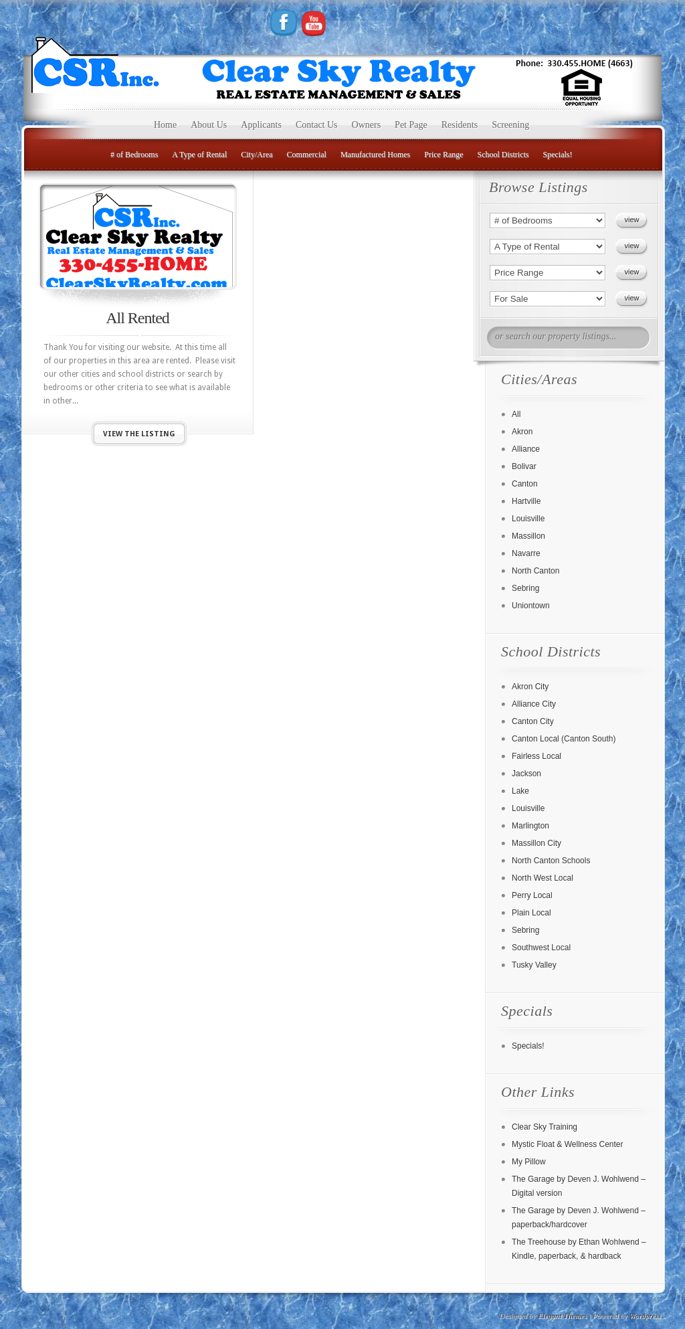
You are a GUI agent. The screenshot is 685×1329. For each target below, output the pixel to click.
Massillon (528, 536)
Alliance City (534, 704)
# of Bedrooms (134, 154)
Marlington (530, 825)
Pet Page (411, 125)
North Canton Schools (551, 860)
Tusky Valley (534, 965)
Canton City (533, 721)
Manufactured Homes (375, 154)
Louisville (528, 518)
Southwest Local (541, 947)
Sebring (525, 588)
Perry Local (532, 895)
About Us (209, 125)
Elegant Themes (562, 1316)
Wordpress (645, 1316)
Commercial (306, 154)
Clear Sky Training (544, 1127)
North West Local (542, 878)
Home (165, 125)
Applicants (261, 125)
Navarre (526, 553)
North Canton (535, 570)
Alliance (526, 449)
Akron (522, 431)
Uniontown (531, 605)
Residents (460, 125)
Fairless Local (536, 756)
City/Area (256, 154)
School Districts (503, 154)
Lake (520, 791)
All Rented (137, 318)
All (516, 414)
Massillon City (536, 843)
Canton (525, 484)
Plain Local (531, 912)
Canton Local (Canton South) (563, 738)
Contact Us (317, 125)
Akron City (530, 686)
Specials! (558, 154)
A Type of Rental (199, 154)
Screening (510, 125)
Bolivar (524, 466)
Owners (366, 125)
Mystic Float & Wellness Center (567, 1144)
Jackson (526, 773)
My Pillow (529, 1161)
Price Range (443, 154)
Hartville (526, 501)
